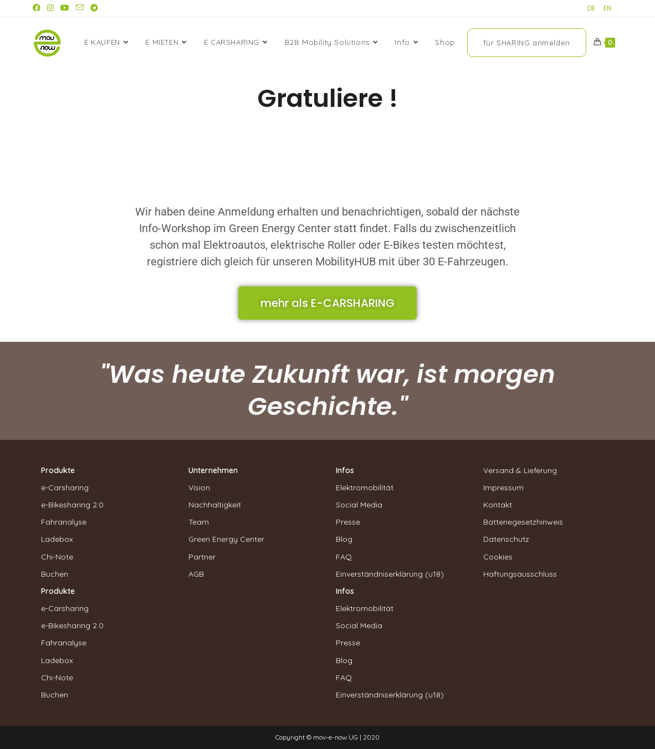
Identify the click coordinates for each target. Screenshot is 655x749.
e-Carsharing (65, 488)
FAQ (344, 557)
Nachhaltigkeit (214, 505)
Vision (199, 488)
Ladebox (57, 539)
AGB (196, 574)
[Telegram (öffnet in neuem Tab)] (94, 8)
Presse (348, 522)
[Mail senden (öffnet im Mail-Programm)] (80, 8)
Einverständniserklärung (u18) (390, 574)
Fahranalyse (63, 522)
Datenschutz (506, 539)
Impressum (503, 488)
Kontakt (497, 505)
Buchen (54, 574)
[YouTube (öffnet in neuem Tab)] (65, 8)
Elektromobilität (364, 488)
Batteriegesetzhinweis (523, 522)
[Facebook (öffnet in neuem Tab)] (38, 8)
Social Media (359, 505)
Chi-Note (57, 557)
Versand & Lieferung (520, 470)
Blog (344, 539)
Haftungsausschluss (520, 574)
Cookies (498, 557)
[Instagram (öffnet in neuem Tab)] (50, 8)
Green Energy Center (226, 539)
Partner (202, 557)
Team (198, 522)
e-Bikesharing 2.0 (72, 505)
